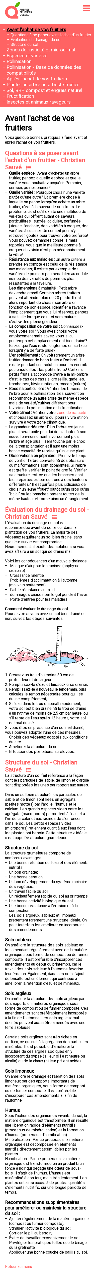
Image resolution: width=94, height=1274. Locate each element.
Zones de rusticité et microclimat (41, 50)
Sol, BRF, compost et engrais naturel (44, 90)
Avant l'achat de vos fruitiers (36, 30)
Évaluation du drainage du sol (36, 39)
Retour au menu (18, 1266)
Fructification (20, 96)
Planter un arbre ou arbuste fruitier (43, 84)
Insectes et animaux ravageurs (39, 102)
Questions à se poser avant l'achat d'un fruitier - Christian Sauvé (45, 160)
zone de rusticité (71, 412)
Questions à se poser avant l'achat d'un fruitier (51, 35)
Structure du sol (24, 44)
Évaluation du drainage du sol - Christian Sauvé (47, 513)
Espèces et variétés (27, 55)
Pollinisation (19, 61)
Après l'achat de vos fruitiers (37, 79)
